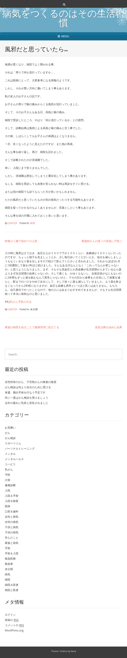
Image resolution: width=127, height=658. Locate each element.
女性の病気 (11, 522)
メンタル (10, 454)
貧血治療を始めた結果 (108, 327)
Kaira (73, 651)
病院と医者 (11, 590)
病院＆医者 (11, 585)
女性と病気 (11, 516)
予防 (7, 475)
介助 (7, 480)
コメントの (14, 625)
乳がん (9, 469)
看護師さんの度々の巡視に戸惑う (102, 241)
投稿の (12, 620)
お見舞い (10, 427)
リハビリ (10, 464)
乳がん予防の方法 (21, 302)
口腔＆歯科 (11, 511)
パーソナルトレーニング (20, 448)
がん (7, 433)
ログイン (10, 614)
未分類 (9, 569)
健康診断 (10, 485)
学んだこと (11, 537)
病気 (32, 223)
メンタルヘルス (14, 459)
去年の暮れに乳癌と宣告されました (26, 403)
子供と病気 (11, 527)
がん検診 (10, 438)
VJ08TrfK (12, 223)
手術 (7, 548)
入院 (7, 490)
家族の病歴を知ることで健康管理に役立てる (32, 327)
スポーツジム (13, 443)
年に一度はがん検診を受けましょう (26, 397)
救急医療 (10, 558)
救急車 (9, 564)
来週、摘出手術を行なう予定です (25, 392)
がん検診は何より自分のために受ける (28, 387)
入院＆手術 (11, 495)
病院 (7, 579)
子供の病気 (11, 532)
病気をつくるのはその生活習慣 (63, 19)
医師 (7, 506)
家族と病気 (11, 543)
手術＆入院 (11, 553)
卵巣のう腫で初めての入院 (21, 241)
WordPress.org (14, 630)
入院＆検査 (11, 501)
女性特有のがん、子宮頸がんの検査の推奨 (30, 382)
